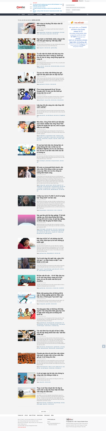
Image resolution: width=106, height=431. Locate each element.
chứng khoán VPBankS (78, 46)
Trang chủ (20, 415)
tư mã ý (55, 210)
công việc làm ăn (46, 230)
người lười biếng (42, 270)
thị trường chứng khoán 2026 (78, 33)
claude (79, 27)
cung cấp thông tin (55, 32)
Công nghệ (47, 415)
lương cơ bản (49, 33)
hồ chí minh (55, 229)
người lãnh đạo (42, 288)
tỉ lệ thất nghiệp (42, 229)
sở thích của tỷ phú (78, 29)
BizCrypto (68, 9)
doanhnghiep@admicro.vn (55, 423)
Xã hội (26, 415)
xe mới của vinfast (81, 35)
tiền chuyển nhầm (73, 27)
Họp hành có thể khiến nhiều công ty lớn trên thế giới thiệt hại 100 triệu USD (51, 40)
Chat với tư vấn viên (52, 424)
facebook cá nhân (59, 135)
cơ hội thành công (55, 325)
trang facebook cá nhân (50, 135)
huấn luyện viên (49, 229)
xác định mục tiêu (46, 189)
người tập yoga (40, 230)
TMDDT (84, 37)
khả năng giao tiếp (55, 186)
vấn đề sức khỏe (52, 348)
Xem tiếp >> (41, 410)
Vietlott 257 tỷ (78, 31)
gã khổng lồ (41, 100)
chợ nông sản (40, 188)
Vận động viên (50, 402)
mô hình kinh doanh (47, 186)
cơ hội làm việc (55, 288)
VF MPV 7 (74, 37)
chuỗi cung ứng (42, 33)
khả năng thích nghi (54, 324)
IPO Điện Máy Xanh (72, 43)
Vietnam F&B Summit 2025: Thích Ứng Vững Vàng (75, 7)
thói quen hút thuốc (55, 160)
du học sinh (62, 66)
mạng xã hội (41, 382)
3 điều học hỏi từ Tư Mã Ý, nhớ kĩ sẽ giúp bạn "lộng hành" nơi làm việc (51, 197)
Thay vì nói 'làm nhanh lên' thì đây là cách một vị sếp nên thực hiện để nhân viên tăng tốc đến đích (50, 390)
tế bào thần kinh (60, 100)
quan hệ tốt (48, 303)
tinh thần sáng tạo (40, 325)
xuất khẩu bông (79, 43)
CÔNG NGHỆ (47, 14)
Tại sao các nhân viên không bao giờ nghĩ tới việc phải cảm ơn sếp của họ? (50, 73)
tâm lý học (47, 84)
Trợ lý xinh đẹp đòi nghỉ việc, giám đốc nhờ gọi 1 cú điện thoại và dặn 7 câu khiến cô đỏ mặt (50, 260)
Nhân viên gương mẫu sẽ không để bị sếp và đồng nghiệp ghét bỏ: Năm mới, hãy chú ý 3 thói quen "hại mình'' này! (50, 295)
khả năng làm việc (49, 346)
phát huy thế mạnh (44, 348)
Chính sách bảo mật (22, 427)
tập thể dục (39, 138)
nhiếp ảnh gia (60, 232)
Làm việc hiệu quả (49, 115)
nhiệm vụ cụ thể (51, 366)
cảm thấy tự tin (58, 368)
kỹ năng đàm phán (47, 188)
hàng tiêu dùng (42, 32)
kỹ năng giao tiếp (58, 322)
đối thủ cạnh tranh (48, 233)
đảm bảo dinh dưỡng (55, 66)
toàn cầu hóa (56, 115)
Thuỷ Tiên (55, 138)
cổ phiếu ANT (73, 35)
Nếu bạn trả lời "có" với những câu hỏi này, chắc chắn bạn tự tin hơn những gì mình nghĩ (50, 240)
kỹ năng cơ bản (42, 185)
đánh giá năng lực (42, 210)
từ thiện (59, 138)
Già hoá (80, 37)
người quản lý (42, 84)
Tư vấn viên (41, 66)
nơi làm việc (59, 210)
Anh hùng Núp (39, 137)
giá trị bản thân (49, 270)
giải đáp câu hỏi (59, 366)
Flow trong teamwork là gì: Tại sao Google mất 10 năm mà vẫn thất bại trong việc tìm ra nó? (49, 91)
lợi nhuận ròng (49, 32)
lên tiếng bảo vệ (42, 135)
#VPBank (82, 45)
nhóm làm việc (55, 33)
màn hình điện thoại (60, 137)
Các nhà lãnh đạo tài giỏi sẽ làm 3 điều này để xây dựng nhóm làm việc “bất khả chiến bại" (51, 332)
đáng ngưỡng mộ (50, 253)
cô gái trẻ (41, 269)
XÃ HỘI (23, 14)
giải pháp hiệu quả (54, 189)
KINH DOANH (39, 14)
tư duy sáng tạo (62, 324)
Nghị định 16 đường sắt (78, 42)
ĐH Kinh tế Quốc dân (43, 366)
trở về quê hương (54, 230)
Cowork (84, 27)
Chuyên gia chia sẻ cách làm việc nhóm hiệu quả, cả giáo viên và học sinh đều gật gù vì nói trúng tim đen (50, 355)
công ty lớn (41, 47)
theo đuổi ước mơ (40, 233)
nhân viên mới (62, 186)
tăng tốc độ (45, 404)
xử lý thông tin (42, 160)
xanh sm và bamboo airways (78, 40)
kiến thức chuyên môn (57, 185)
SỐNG (55, 14)
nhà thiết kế (61, 288)
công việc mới (54, 232)
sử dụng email (42, 303)
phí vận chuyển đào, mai (75, 45)
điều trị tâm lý (48, 232)
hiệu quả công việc (59, 348)
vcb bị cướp (85, 43)
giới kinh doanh (49, 185)
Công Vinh (50, 138)
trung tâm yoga (61, 229)
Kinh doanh (40, 415)
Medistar (78, 38)
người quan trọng (42, 253)
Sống (52, 415)
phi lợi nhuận (48, 160)
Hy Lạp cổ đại (47, 100)
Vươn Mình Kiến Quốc (70, 5)
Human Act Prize (69, 12)
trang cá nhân (53, 137)
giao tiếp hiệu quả (42, 322)
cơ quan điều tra (46, 137)
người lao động (54, 47)
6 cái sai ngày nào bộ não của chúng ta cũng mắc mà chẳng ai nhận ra (50, 374)
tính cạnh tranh (47, 324)
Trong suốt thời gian (48, 269)
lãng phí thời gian (57, 402)
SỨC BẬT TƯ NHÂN (76, 9)
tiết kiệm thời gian (40, 67)
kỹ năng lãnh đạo (60, 188)
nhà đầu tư (53, 188)
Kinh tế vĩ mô (32, 415)
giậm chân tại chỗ (55, 269)
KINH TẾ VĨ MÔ (31, 14)
